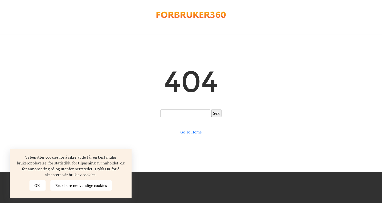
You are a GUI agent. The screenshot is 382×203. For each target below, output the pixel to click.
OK (37, 185)
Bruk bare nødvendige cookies (81, 185)
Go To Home (191, 132)
